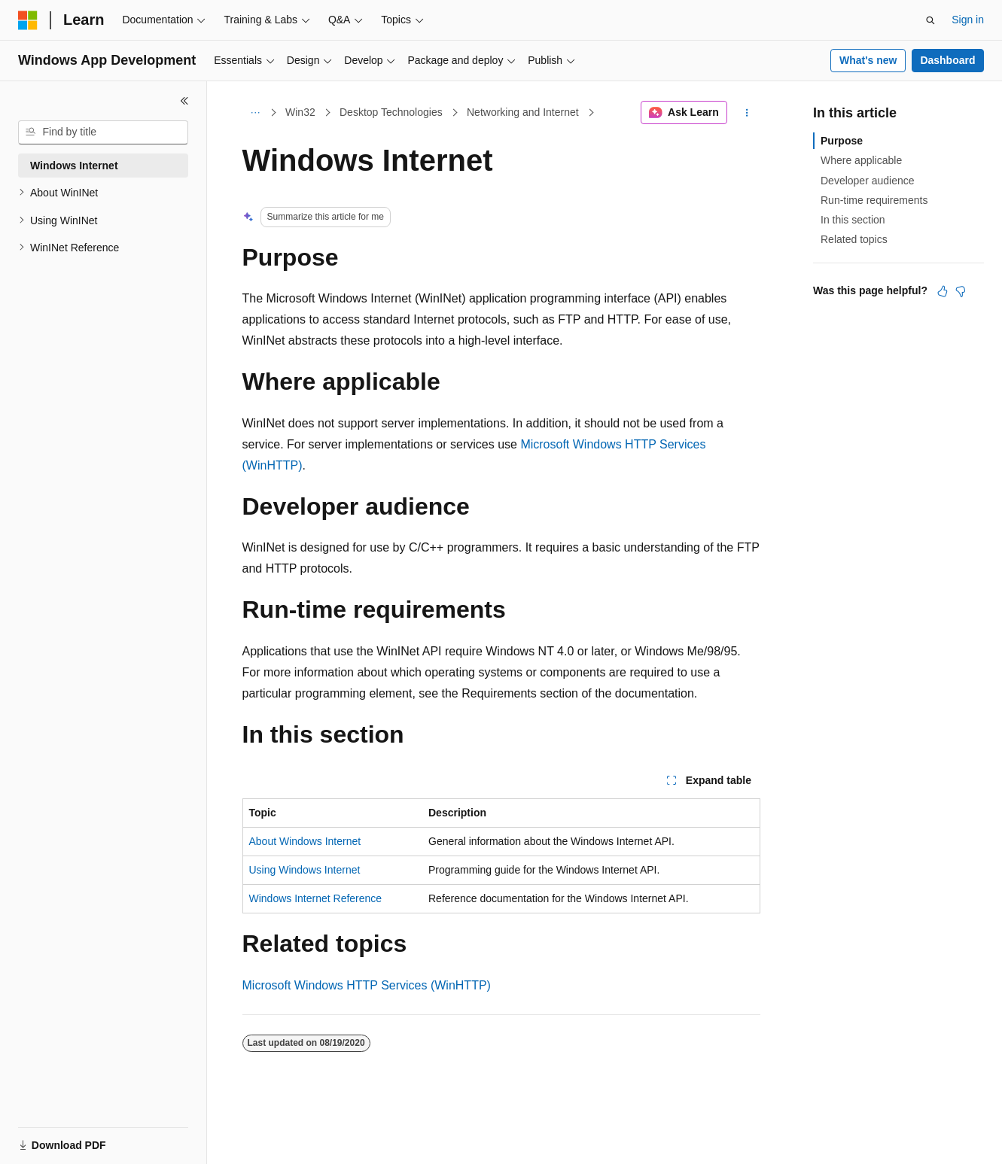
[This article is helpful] (942, 291)
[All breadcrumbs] (255, 113)
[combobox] (103, 132)
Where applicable (861, 160)
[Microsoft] (28, 20)
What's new (868, 60)
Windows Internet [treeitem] (74, 166)
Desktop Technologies (391, 112)
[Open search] (930, 20)
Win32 (300, 112)
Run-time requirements (874, 200)
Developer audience (868, 181)
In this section (853, 220)
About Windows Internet (305, 841)
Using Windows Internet (305, 870)
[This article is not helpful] (961, 291)
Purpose (842, 141)
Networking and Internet (523, 112)
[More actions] (746, 113)
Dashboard (947, 60)
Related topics (854, 239)
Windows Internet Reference (315, 898)
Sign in (968, 20)
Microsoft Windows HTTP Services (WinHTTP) (366, 985)
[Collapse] (184, 100)
